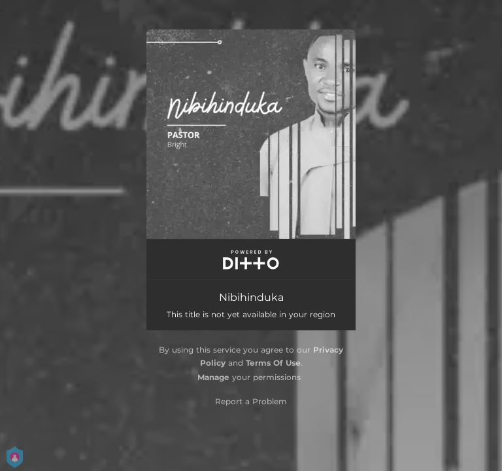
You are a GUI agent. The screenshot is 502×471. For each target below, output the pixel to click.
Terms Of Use (273, 363)
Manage (213, 377)
